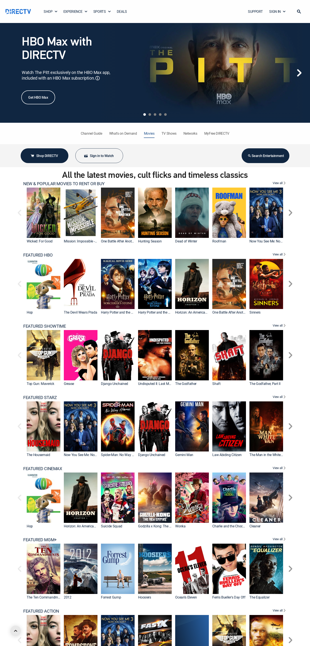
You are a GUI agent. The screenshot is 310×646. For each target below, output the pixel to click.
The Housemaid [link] (38, 454)
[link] (43, 213)
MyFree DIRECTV (216, 133)
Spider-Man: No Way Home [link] (121, 454)
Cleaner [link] (255, 525)
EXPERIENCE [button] (75, 11)
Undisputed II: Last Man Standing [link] (162, 383)
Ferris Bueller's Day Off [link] (228, 597)
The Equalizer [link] (259, 597)
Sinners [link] (255, 312)
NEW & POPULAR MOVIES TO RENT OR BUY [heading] (64, 183)
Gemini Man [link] (184, 454)
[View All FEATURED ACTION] (280, 611)
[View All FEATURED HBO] (280, 255)
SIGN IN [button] (277, 11)
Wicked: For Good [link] (40, 241)
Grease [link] (69, 383)
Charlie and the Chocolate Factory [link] (237, 525)
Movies (149, 133)
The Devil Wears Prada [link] (80, 312)
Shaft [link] (216, 383)
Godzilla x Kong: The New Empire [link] (162, 525)
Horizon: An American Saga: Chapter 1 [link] (203, 312)
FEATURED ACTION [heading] (41, 611)
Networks (190, 133)
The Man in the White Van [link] (268, 454)
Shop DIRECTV (44, 155)
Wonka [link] (180, 525)
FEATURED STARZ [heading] (40, 397)
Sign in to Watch (99, 155)
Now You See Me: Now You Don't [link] (273, 241)
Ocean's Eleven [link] (186, 597)
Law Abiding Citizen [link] (226, 454)
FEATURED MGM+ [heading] (40, 540)
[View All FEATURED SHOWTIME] (280, 326)
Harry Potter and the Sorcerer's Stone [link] (164, 312)
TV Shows (169, 133)
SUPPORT (255, 11)
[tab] (144, 114)
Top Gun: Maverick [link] (40, 383)
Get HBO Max (38, 97)
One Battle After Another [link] (118, 241)
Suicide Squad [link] (111, 525)
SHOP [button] (51, 11)
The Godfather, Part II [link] (264, 383)
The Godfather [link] (185, 383)
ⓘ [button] (97, 78)
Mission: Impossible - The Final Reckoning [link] (94, 241)
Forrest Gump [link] (111, 597)
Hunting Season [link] (150, 241)
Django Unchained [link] (114, 383)
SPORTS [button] (102, 11)
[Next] (299, 73)
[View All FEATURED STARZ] (280, 397)
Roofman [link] (219, 241)
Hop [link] (30, 312)
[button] (299, 11)
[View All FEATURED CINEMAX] (280, 468)
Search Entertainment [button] (265, 155)
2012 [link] (67, 597)
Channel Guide (91, 133)
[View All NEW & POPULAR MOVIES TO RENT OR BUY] (280, 183)
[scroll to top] (16, 630)
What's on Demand (123, 133)
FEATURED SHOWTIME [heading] (44, 326)
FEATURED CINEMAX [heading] (42, 468)
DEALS (122, 11)
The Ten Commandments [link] (45, 597)
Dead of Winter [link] (186, 241)
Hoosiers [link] (144, 597)
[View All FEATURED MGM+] (280, 540)
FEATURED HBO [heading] (38, 255)
